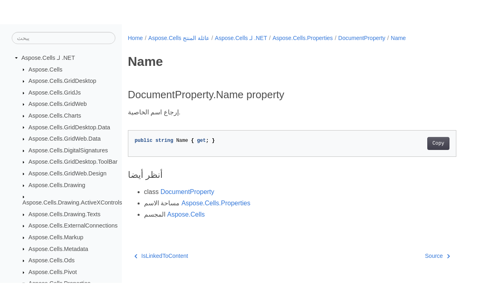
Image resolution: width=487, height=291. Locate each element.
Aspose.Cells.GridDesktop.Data (69, 127)
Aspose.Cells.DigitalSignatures (68, 150)
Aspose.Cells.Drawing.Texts (64, 214)
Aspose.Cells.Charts (55, 115)
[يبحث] (63, 38)
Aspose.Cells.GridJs (55, 92)
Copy (438, 143)
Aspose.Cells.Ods (52, 260)
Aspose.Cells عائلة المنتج (178, 38)
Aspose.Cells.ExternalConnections (73, 225)
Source (437, 256)
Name (398, 38)
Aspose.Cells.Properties (302, 38)
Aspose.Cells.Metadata (58, 249)
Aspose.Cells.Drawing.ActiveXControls (72, 202)
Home (135, 38)
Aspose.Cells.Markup (56, 237)
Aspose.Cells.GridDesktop (62, 81)
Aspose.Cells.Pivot (53, 272)
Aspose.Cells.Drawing (57, 185)
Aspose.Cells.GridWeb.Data (65, 138)
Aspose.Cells (46, 69)
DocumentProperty (361, 38)
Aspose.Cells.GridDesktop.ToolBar (73, 161)
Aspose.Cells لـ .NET (48, 58)
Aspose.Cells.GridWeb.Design (68, 173)
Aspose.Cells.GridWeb (58, 104)
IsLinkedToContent (161, 256)
